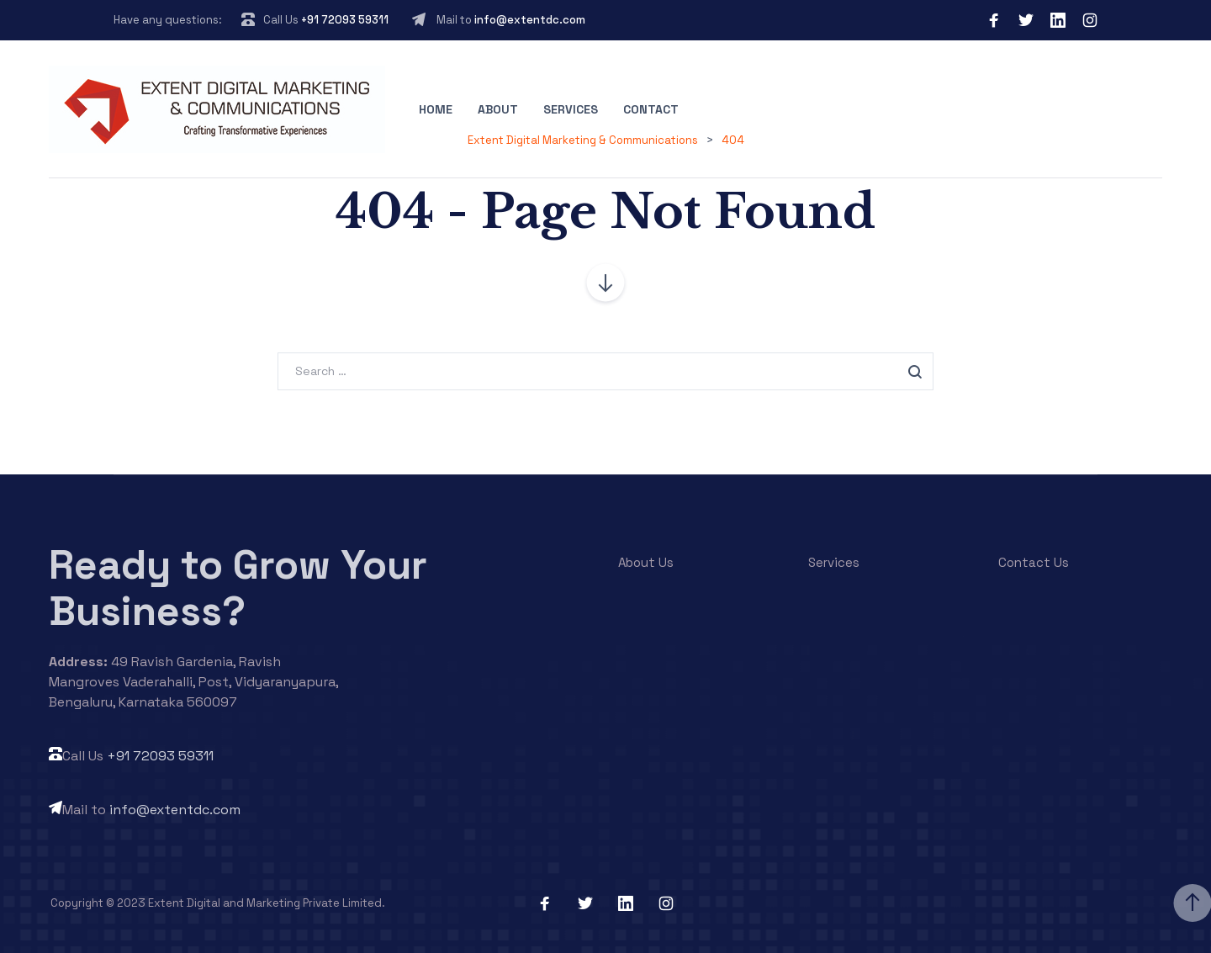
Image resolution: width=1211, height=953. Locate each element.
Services (570, 109)
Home (435, 109)
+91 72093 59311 (345, 20)
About (498, 109)
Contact (651, 109)
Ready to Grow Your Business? (238, 588)
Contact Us (1033, 562)
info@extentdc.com (529, 20)
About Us (646, 562)
